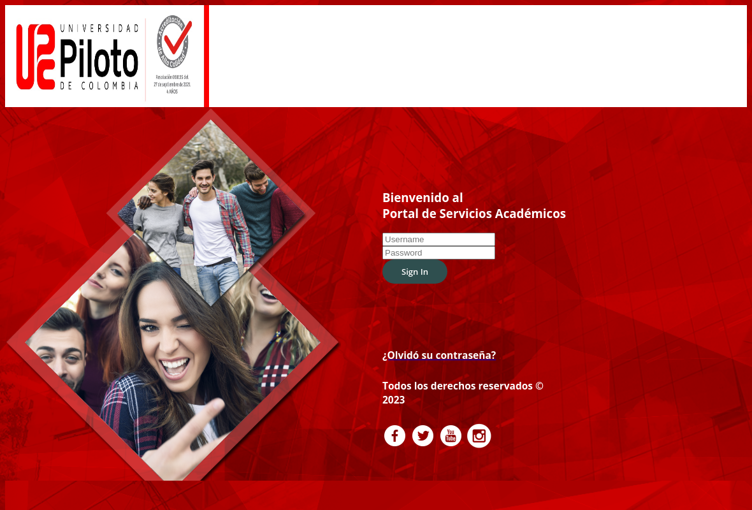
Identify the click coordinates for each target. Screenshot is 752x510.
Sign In (414, 261)
